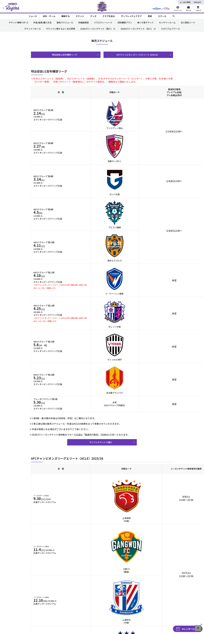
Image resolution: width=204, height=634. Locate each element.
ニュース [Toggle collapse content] (33, 16)
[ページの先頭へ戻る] (198, 628)
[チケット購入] (188, 8)
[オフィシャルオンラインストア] (198, 8)
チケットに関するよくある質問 (60, 28)
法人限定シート (188, 22)
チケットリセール (32, 28)
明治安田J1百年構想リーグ (64, 54)
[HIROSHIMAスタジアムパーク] (161, 8)
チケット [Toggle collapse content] (80, 16)
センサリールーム (167, 22)
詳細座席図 (83, 22)
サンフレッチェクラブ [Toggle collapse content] (131, 16)
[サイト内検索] (173, 16)
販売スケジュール (65, 22)
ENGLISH (197, 2)
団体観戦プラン (125, 22)
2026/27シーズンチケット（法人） (138, 28)
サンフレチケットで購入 (100, 442)
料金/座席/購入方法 (42, 22)
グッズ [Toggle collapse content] (93, 16)
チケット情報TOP (18, 22)
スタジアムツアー (170, 28)
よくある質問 (185, 2)
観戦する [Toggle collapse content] (65, 16)
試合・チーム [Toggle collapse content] (49, 16)
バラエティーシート (103, 22)
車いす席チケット (145, 22)
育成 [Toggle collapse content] (150, 16)
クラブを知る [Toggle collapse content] (108, 16)
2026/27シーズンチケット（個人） (97, 28)
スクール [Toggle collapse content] (162, 16)
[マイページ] (178, 8)
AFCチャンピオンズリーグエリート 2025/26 (137, 54)
